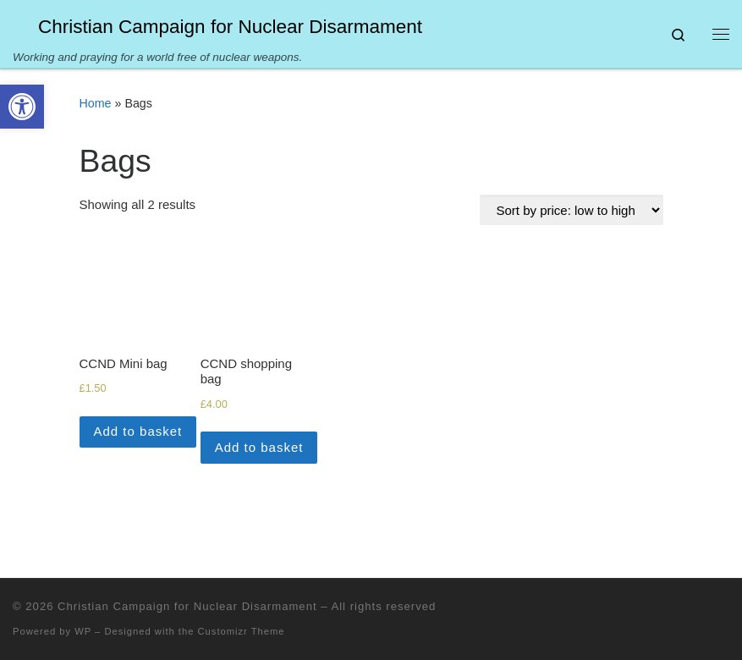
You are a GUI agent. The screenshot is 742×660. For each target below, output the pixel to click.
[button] (22, 107)
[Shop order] (571, 210)
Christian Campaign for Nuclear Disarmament (187, 606)
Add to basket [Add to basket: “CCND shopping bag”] (259, 447)
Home (96, 103)
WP (82, 631)
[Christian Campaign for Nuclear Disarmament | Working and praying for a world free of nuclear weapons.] (22, 25)
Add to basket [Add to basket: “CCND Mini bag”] (138, 431)
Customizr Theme (241, 631)
